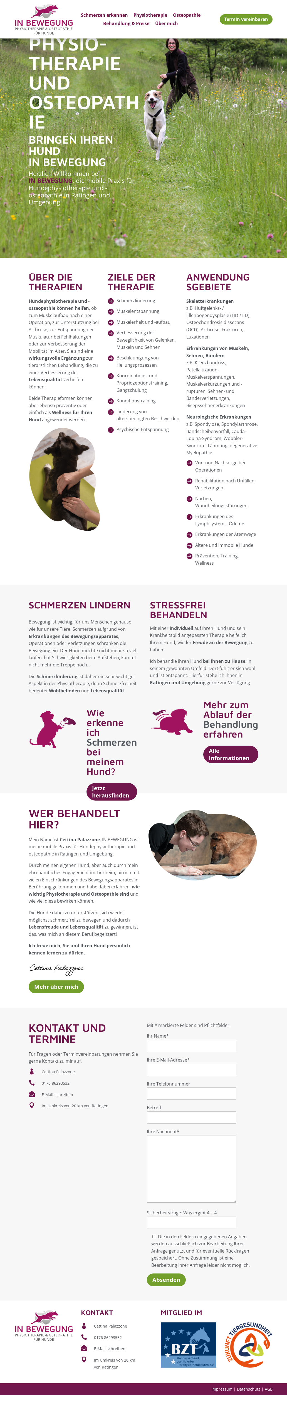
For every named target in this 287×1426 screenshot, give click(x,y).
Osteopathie (187, 15)
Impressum (221, 1420)
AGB (269, 1420)
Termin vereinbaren (246, 19)
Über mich (166, 23)
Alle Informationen (229, 785)
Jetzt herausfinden (110, 823)
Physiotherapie (150, 15)
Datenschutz (248, 1420)
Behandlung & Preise (126, 23)
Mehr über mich (56, 1018)
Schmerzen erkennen (104, 15)
